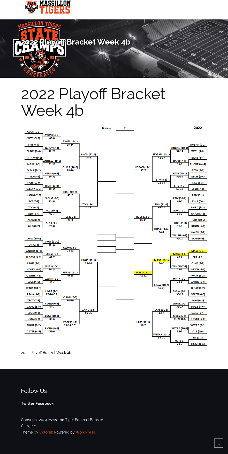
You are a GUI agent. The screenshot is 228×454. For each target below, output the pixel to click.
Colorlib (46, 432)
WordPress (85, 432)
